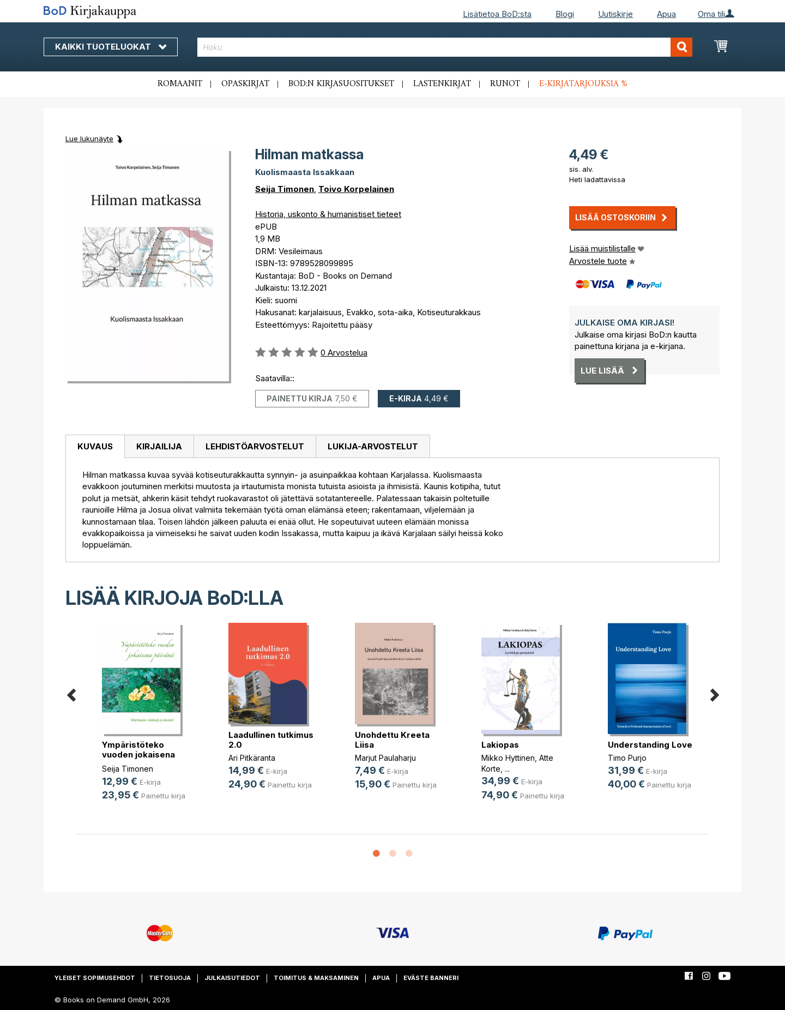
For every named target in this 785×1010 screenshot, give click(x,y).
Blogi (564, 14)
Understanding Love (650, 745)
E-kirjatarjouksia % (583, 84)
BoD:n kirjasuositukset (341, 84)
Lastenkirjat (442, 84)
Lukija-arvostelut (373, 446)
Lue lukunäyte (89, 138)
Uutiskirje (615, 14)
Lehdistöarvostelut (255, 446)
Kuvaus (95, 446)
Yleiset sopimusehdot (95, 978)
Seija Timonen (284, 189)
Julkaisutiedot (232, 978)
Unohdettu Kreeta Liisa (392, 740)
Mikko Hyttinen (508, 757)
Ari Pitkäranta (251, 757)
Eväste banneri (430, 978)
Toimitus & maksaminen (316, 978)
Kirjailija (159, 446)
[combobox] (445, 47)
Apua (666, 14)
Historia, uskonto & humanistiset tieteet (328, 214)
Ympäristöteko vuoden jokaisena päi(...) (138, 754)
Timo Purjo (627, 757)
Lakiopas (500, 745)
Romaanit (180, 84)
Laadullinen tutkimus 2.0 (270, 740)
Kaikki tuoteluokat (110, 46)
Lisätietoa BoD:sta (497, 14)
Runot (505, 84)
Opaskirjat (245, 84)
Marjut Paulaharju (385, 757)
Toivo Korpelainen (356, 189)
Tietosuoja (170, 978)
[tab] (94, 447)
